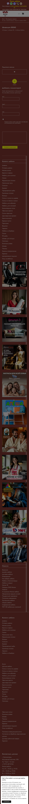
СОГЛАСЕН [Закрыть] (6, 801)
